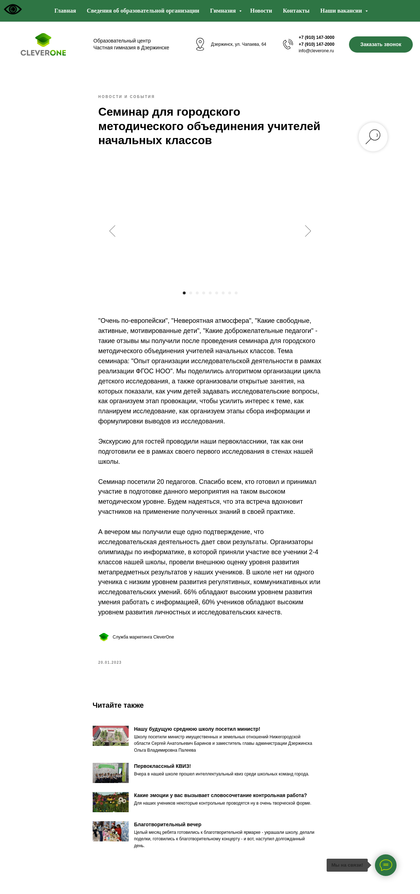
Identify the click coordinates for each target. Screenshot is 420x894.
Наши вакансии (341, 11)
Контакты (296, 11)
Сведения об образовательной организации (143, 11)
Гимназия (223, 11)
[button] (381, 44)
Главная (65, 11)
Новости (261, 11)
